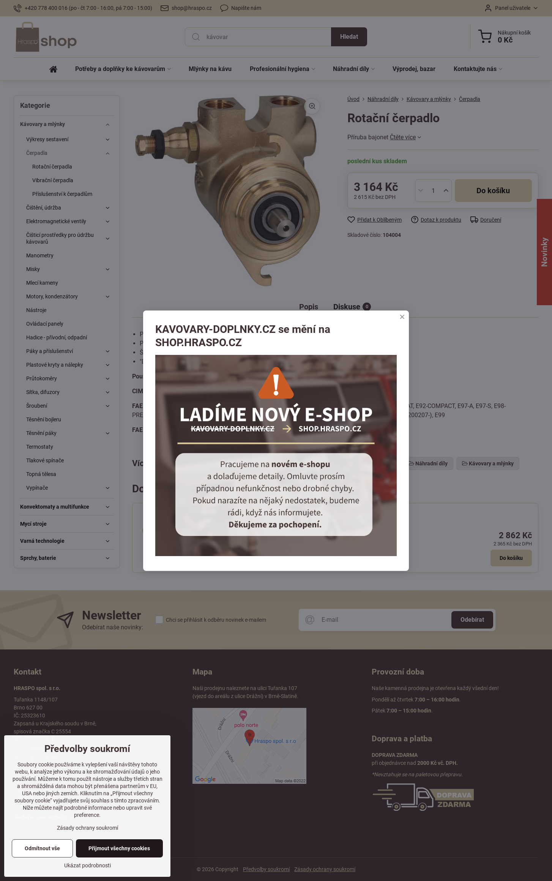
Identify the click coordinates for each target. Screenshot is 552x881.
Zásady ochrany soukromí (87, 828)
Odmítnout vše (42, 848)
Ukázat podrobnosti (87, 865)
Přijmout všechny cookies (119, 848)
